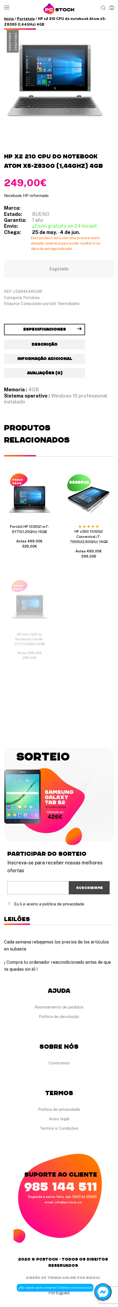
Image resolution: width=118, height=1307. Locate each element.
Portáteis (26, 19)
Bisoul (93, 1278)
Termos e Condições (59, 1128)
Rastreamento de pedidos (59, 1007)
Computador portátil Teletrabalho (50, 303)
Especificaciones (44, 329)
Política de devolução (59, 1016)
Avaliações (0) (44, 373)
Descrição (45, 344)
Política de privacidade (59, 1109)
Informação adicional (44, 359)
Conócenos (59, 1063)
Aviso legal (59, 1118)
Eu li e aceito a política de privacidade (49, 904)
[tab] (44, 329)
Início (9, 19)
